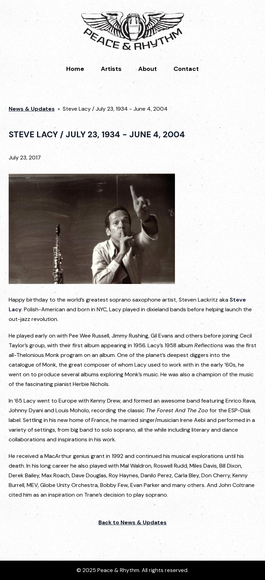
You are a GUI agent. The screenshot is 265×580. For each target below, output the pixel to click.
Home (75, 69)
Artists (111, 69)
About (147, 69)
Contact (186, 69)
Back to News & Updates (132, 522)
